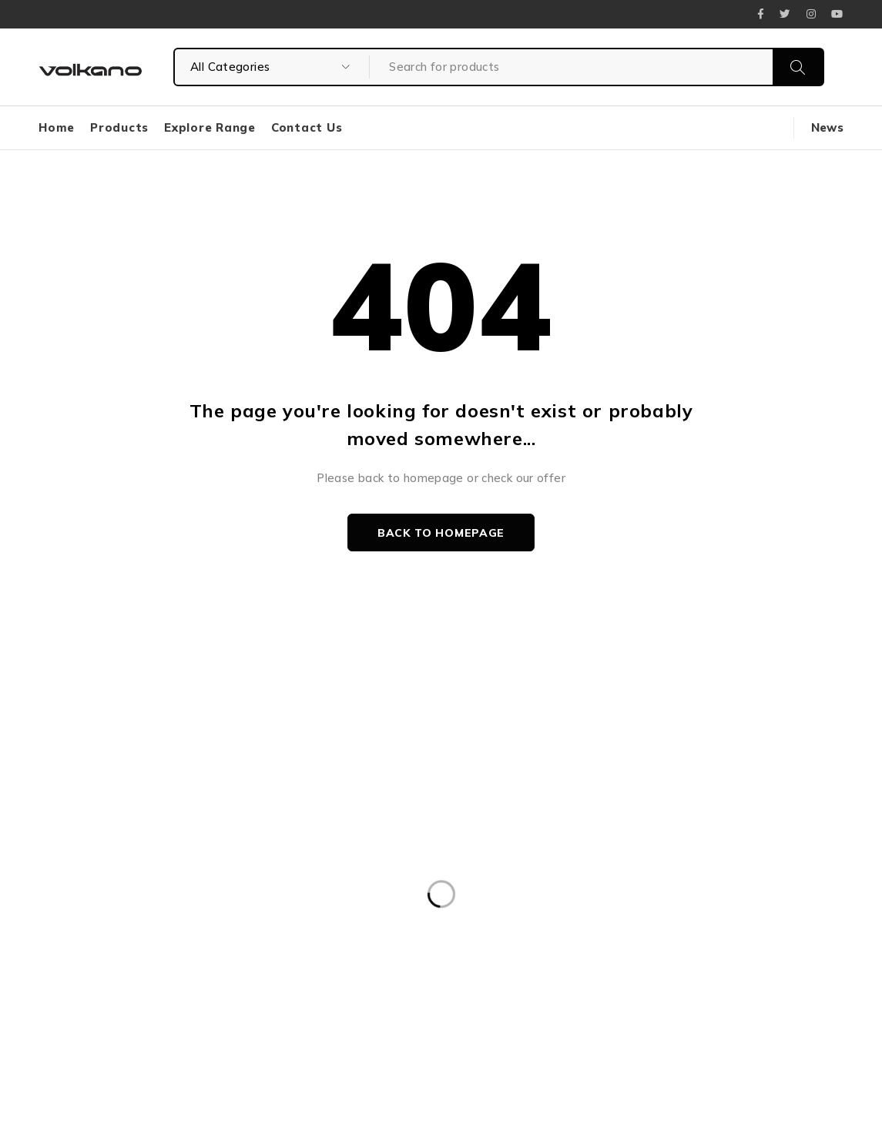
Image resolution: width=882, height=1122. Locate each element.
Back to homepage (441, 533)
